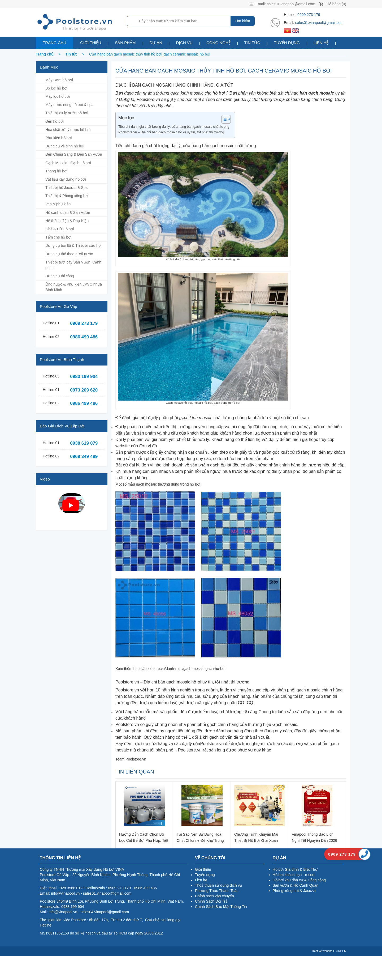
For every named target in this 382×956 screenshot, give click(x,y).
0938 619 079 (84, 443)
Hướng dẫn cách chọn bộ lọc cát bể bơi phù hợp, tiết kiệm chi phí (143, 837)
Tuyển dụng (287, 42)
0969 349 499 (84, 456)
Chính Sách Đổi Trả (211, 901)
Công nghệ (218, 42)
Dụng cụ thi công (59, 276)
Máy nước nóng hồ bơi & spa (69, 105)
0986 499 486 (84, 336)
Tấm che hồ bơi (58, 237)
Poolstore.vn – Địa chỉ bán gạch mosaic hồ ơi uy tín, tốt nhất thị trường (171, 132)
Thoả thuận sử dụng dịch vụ (218, 885)
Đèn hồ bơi (54, 121)
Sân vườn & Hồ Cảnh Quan (296, 885)
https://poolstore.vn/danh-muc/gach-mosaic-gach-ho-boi (179, 668)
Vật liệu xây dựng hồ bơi (65, 179)
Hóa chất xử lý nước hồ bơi (67, 130)
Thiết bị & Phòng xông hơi (67, 196)
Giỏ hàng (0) (332, 4)
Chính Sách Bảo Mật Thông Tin (221, 906)
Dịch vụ (184, 42)
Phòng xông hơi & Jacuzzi (294, 891)
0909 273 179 (308, 14)
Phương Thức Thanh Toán (216, 891)
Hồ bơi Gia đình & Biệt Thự (295, 869)
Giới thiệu (90, 42)
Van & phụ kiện (58, 204)
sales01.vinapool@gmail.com (291, 4)
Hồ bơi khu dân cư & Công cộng (299, 880)
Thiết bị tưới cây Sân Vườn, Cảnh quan (73, 265)
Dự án (156, 42)
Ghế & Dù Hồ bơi (59, 229)
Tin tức (252, 42)
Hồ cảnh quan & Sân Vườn (67, 212)
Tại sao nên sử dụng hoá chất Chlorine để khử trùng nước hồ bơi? (200, 837)
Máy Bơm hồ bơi (59, 80)
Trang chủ (54, 42)
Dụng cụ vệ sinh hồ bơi (64, 146)
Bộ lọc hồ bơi (56, 88)
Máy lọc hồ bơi (57, 96)
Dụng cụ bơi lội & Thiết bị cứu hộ (73, 245)
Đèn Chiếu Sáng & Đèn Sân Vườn (73, 154)
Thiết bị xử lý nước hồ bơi (66, 113)
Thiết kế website (321, 951)
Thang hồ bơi (56, 171)
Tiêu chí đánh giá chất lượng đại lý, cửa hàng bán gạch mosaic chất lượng (173, 127)
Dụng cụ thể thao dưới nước (69, 254)
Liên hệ (321, 42)
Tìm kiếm (242, 21)
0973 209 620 (84, 390)
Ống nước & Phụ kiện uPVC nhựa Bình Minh (73, 287)
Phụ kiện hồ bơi (58, 138)
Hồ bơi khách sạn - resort (294, 875)
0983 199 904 (84, 376)
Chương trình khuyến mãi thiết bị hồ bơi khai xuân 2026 (256, 837)
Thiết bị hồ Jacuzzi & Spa (66, 187)
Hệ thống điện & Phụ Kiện (67, 221)
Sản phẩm (125, 42)
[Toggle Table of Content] (223, 119)
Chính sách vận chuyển (214, 896)
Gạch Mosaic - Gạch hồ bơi (68, 163)
